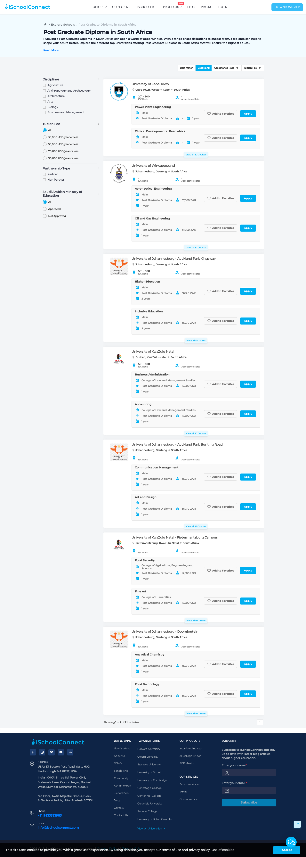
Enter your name (234, 765)
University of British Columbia (155, 819)
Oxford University (147, 756)
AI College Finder (190, 756)
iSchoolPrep (147, 7)
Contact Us (121, 815)
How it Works (122, 748)
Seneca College (147, 811)
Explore (99, 7)
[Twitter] (51, 752)
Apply (248, 113)
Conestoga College (149, 788)
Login (222, 7)
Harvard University (148, 749)
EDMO (118, 763)
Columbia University (149, 803)
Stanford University (149, 764)
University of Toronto (149, 772)
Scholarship (121, 771)
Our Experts (121, 7)
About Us (119, 756)
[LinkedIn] (70, 752)
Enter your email (234, 783)
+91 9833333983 (50, 815)
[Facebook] (33, 752)
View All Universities (151, 828)
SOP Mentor (187, 763)
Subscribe (249, 802)
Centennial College (149, 796)
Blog (191, 7)
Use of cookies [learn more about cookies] (223, 850)
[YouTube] (61, 752)
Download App (287, 7)
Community (121, 778)
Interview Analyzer (191, 748)
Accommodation (190, 784)
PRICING (207, 7)
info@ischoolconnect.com (58, 827)
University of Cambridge (152, 780)
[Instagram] (42, 752)
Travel (183, 792)
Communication (189, 799)
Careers (119, 808)
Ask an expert (122, 785)
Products (171, 5)
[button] (291, 842)
